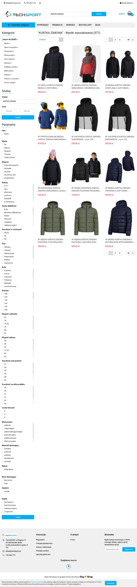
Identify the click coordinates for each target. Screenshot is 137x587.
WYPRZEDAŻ (43, 25)
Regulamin (40, 540)
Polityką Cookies (36, 582)
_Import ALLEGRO (10, 39)
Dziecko (8, 75)
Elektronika (9, 71)
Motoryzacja (9, 55)
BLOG (97, 25)
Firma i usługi (10, 83)
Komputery (9, 51)
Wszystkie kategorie (18, 25)
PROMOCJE (57, 25)
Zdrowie (8, 63)
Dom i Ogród (9, 59)
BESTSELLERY (85, 25)
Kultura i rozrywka (12, 79)
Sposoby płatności (43, 554)
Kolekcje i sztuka (11, 67)
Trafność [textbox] (42, 40)
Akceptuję (111, 583)
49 (129, 40)
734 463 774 (10, 555)
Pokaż (18, 517)
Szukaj (18, 117)
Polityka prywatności (44, 543)
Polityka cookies (42, 551)
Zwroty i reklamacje (43, 547)
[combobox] (50, 39)
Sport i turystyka (11, 47)
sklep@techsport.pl (13, 551)
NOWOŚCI (70, 25)
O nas (72, 540)
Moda (7, 43)
